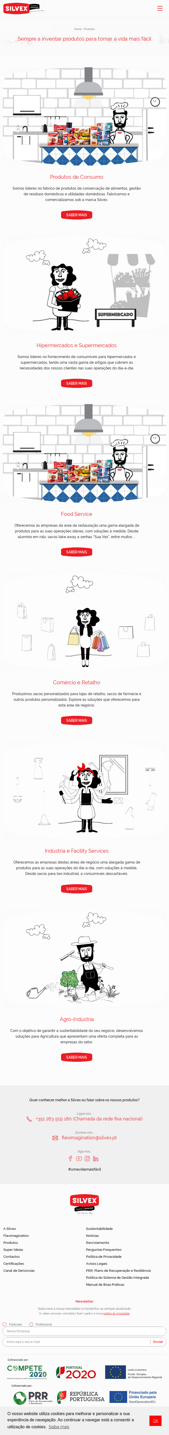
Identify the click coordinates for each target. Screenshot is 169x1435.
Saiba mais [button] (59, 1426)
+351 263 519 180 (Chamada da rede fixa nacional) (89, 1118)
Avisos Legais (96, 1264)
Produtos (10, 1243)
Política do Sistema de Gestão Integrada (117, 1278)
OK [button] (155, 1420)
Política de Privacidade (104, 1257)
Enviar (158, 1342)
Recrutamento (97, 1243)
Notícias (92, 1236)
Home (77, 29)
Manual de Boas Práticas (105, 1285)
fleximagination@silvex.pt (89, 1137)
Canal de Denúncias (19, 1271)
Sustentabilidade (99, 1229)
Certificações (13, 1264)
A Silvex (9, 1229)
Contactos (11, 1257)
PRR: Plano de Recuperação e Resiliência (118, 1271)
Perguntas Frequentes (103, 1250)
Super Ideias (13, 1250)
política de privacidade (116, 1313)
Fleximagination (16, 1236)
